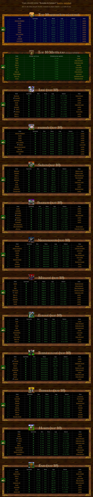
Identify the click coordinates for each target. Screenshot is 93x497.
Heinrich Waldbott (19, 21)
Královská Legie (78, 63)
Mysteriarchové (79, 78)
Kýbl (20, 153)
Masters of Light (79, 368)
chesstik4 (15, 299)
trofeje (60, 3)
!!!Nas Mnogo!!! (79, 60)
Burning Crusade (79, 262)
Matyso (17, 407)
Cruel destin (17, 337)
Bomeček (19, 454)
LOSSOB (19, 38)
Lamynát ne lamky (80, 248)
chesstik (16, 361)
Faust (16, 321)
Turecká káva (16, 191)
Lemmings (80, 396)
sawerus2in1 (16, 474)
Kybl (16, 182)
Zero (17, 480)
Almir (17, 257)
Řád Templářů (79, 178)
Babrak (17, 401)
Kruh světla (79, 67)
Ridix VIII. (16, 76)
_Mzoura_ (18, 229)
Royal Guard (79, 226)
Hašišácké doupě (78, 76)
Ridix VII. (17, 410)
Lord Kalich (20, 41)
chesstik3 (17, 266)
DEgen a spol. (79, 171)
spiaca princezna (17, 248)
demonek (15, 363)
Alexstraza (16, 100)
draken (20, 438)
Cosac (17, 78)
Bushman (16, 96)
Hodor (16, 478)
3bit (17, 69)
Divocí (79, 264)
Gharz (17, 262)
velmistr (17, 186)
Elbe (17, 328)
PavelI (19, 436)
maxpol (16, 379)
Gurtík (19, 23)
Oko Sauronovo (18, 224)
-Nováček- (17, 264)
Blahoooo (16, 171)
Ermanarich (17, 189)
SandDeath (15, 370)
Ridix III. (17, 72)
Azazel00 (17, 250)
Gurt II (15, 365)
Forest (19, 30)
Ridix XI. (20, 149)
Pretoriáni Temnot (79, 229)
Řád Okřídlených (79, 175)
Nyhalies (16, 173)
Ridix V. (19, 445)
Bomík (15, 377)
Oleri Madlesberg (18, 226)
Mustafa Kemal (17, 259)
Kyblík (19, 27)
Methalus (16, 180)
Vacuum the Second (20, 147)
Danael (17, 414)
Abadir (15, 283)
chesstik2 (16, 107)
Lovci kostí (79, 69)
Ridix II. (17, 65)
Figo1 (16, 67)
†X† (15, 286)
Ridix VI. (16, 116)
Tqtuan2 (15, 368)
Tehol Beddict (17, 74)
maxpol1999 (19, 450)
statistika (67, 3)
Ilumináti (78, 65)
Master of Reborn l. (19, 452)
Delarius (17, 111)
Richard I (18, 215)
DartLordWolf (19, 151)
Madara (21, 144)
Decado (17, 246)
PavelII (15, 301)
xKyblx (19, 25)
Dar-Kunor (15, 290)
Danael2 (17, 403)
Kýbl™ (17, 109)
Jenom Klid (17, 492)
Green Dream (79, 96)
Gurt (15, 359)
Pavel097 (17, 98)
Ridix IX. (16, 334)
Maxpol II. (18, 217)
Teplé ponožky (80, 450)
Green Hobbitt (80, 474)
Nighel (15, 372)
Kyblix (16, 105)
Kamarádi (80, 452)
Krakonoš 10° (16, 483)
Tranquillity (18, 222)
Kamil (17, 396)
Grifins (17, 255)
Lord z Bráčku (19, 34)
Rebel (17, 63)
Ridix (19, 36)
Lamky (84, 21)
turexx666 (17, 398)
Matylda (15, 374)
